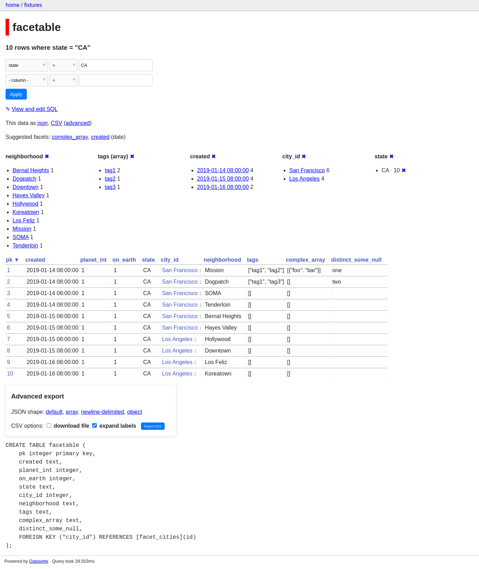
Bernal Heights (31, 170)
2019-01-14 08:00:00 (223, 170)
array (72, 412)
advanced (78, 123)
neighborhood (222, 260)
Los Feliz (24, 220)
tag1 (110, 170)
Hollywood (25, 204)
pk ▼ (12, 260)
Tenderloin (25, 245)
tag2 (110, 179)
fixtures (33, 5)
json (43, 123)
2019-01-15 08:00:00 (223, 179)
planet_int (93, 260)
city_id (170, 260)
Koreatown (26, 212)
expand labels (114, 426)
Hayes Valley (29, 195)
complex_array (70, 137)
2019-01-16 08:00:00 (223, 187)
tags (252, 260)
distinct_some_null (356, 260)
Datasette (38, 561)
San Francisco (307, 170)
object (134, 412)
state (148, 260)
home (12, 5)
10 (10, 374)
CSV (56, 123)
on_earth (124, 260)
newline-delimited (102, 412)
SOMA (21, 237)
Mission (22, 229)
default (54, 412)
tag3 (110, 187)
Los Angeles (304, 179)
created (100, 137)
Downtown (26, 187)
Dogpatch (25, 179)
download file (68, 426)
